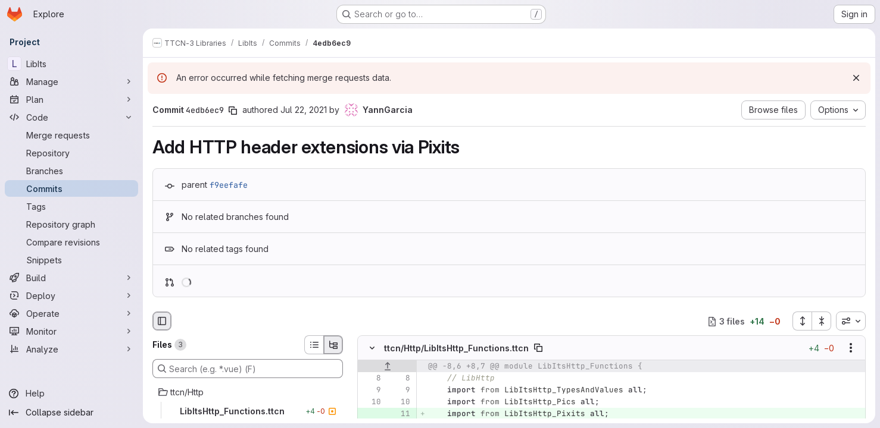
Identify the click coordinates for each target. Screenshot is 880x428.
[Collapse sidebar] (71, 412)
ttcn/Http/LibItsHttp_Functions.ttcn (456, 348)
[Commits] (71, 188)
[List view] (313, 344)
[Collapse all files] (821, 321)
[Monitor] (71, 331)
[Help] (71, 393)
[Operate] (71, 313)
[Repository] (71, 152)
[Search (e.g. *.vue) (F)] (247, 368)
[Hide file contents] (372, 348)
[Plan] (71, 99)
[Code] (71, 117)
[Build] (71, 277)
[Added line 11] (400, 414)
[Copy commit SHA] (233, 110)
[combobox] (851, 321)
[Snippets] (71, 259)
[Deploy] (71, 295)
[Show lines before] (387, 367)
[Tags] (71, 206)
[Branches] (71, 170)
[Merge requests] (71, 135)
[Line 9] (371, 390)
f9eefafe (229, 185)
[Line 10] (371, 402)
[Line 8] (371, 379)
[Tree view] (333, 344)
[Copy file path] (538, 348)
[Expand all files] (802, 321)
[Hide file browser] (161, 321)
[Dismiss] (856, 78)
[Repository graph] (71, 224)
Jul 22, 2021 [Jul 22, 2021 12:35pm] (303, 110)
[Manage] (71, 81)
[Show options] (851, 348)
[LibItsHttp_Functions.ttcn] (248, 411)
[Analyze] (71, 349)
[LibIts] (71, 63)
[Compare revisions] (71, 242)
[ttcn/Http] (248, 392)
